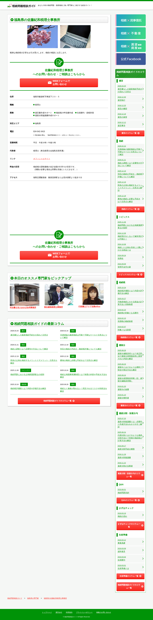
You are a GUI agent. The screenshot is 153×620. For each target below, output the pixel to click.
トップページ (47, 612)
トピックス (26, 370)
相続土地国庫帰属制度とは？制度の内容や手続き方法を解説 (83, 375)
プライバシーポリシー (84, 612)
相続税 (24, 384)
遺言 (23, 331)
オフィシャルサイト (41, 159)
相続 (73, 331)
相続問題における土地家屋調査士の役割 (27, 374)
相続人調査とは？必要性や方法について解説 (29, 349)
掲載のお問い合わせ (103, 612)
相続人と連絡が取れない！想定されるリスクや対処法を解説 (83, 389)
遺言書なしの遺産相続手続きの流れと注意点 (29, 335)
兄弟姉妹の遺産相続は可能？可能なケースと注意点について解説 (83, 336)
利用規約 (69, 612)
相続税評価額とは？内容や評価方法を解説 (28, 388)
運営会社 (59, 612)
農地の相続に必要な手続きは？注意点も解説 (79, 360)
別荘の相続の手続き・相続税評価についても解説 (80, 349)
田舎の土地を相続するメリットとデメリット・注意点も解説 (33, 361)
